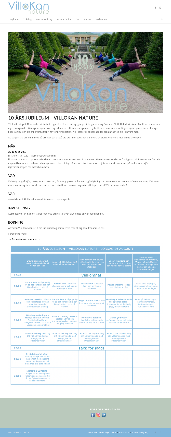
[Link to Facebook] (155, 7)
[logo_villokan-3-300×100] (30, 7)
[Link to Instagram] (160, 7)
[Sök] (160, 19)
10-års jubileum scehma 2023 (24, 239)
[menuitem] (14, 19)
